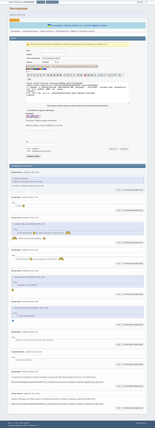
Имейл (29, 54)
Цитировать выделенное (132, 190)
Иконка (29, 62)
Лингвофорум (18, 8)
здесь (80, 25)
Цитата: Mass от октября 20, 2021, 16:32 (30, 224)
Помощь (138, 423)
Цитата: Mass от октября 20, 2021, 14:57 (30, 277)
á (26, 71)
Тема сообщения (33, 58)
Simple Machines (24, 423)
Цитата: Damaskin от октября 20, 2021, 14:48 (31, 308)
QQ (118, 190)
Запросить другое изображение (46, 120)
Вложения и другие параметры (41, 110)
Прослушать (30, 120)
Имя (28, 50)
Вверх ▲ (144, 423)
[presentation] (44, 135)
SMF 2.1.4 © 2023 (13, 423)
